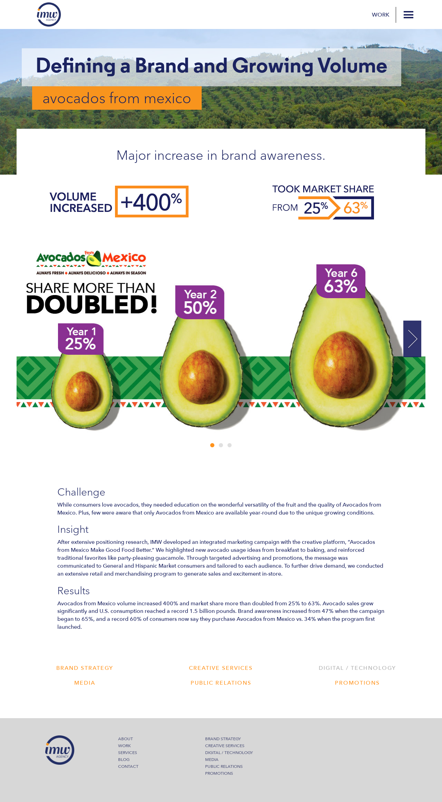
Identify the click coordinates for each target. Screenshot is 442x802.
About (125, 739)
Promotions (219, 773)
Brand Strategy (223, 739)
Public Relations (224, 766)
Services (127, 752)
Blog (123, 759)
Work (381, 15)
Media (212, 759)
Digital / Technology (229, 752)
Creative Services (224, 746)
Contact (128, 766)
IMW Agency (49, 14)
